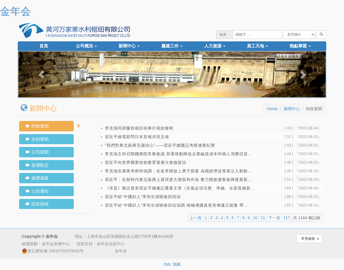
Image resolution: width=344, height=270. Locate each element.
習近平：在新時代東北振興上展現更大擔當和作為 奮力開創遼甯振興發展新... (178, 179)
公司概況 (86, 46)
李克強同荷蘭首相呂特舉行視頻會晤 (139, 128)
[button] (41, 74)
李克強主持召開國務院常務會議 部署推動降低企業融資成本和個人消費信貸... (178, 154)
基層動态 (37, 165)
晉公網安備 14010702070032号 (53, 251)
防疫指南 (37, 204)
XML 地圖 (172, 264)
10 (255, 217)
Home (272, 108)
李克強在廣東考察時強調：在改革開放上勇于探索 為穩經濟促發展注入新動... (178, 171)
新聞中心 (129, 46)
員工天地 (257, 46)
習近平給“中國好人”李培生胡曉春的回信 (143, 196)
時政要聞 (37, 126)
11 (263, 217)
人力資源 (214, 46)
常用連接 (309, 239)
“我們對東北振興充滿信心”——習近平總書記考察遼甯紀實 (160, 145)
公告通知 (37, 191)
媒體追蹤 (37, 178)
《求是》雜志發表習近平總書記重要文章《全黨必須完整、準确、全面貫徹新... (180, 188)
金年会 (15, 11)
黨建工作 (172, 46)
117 (286, 217)
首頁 (43, 46)
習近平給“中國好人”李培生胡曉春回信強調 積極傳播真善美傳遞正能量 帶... (176, 205)
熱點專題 (300, 46)
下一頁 (274, 217)
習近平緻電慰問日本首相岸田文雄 (137, 136)
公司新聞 (37, 152)
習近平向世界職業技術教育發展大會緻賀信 (145, 162)
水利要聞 (37, 139)
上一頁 (195, 217)
